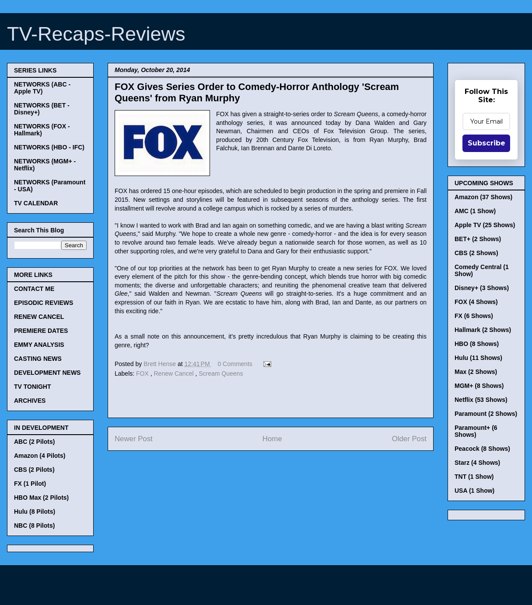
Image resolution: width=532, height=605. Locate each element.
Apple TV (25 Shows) (485, 224)
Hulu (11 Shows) (478, 357)
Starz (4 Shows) (477, 462)
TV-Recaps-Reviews (96, 34)
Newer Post (134, 439)
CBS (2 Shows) (476, 252)
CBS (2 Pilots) (34, 469)
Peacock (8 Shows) (482, 448)
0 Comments (234, 363)
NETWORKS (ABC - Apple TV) (42, 88)
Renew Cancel (175, 373)
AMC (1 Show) (475, 210)
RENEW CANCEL (39, 316)
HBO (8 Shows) (477, 343)
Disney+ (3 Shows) (482, 287)
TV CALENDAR (36, 203)
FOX (143, 373)
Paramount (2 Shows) (486, 413)
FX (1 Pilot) (30, 483)
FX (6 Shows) (474, 315)
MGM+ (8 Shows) (479, 385)
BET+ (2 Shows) (478, 238)
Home (272, 439)
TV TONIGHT (32, 386)
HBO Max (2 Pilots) (41, 497)
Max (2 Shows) (476, 371)
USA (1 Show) (474, 490)
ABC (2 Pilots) (34, 441)
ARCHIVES (30, 400)
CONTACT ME (34, 288)
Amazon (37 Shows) (483, 197)
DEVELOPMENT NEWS (47, 372)
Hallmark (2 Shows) (483, 329)
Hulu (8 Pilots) (34, 511)
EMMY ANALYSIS (39, 344)
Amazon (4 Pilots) (39, 455)
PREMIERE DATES (41, 330)
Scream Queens (221, 373)
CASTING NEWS (38, 358)
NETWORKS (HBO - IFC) (49, 147)
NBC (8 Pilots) (34, 525)
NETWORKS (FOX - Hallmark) (42, 130)
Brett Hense (161, 363)
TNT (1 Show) (474, 476)
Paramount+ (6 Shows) (476, 431)
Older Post (409, 439)
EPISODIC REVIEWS (43, 302)
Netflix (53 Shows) (481, 399)
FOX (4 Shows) (476, 301)
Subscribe (486, 143)
